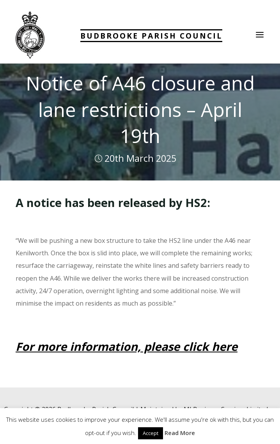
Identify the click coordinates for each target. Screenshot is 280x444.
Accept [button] (150, 433)
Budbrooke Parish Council (151, 35)
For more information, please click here (126, 346)
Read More (180, 433)
